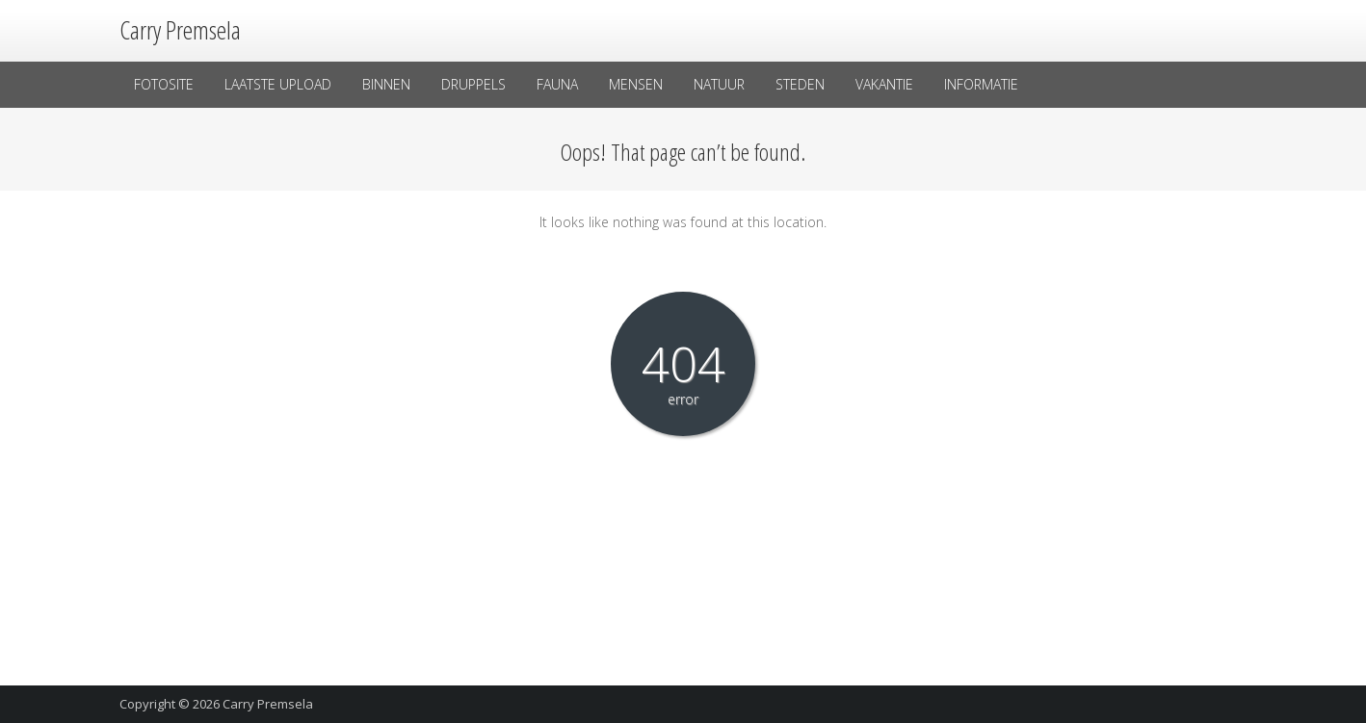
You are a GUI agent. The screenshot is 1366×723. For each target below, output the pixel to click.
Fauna (557, 84)
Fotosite (164, 84)
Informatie (981, 84)
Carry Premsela (268, 703)
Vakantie (884, 84)
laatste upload (277, 84)
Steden (800, 84)
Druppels (473, 84)
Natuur (719, 84)
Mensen (636, 84)
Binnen (386, 84)
